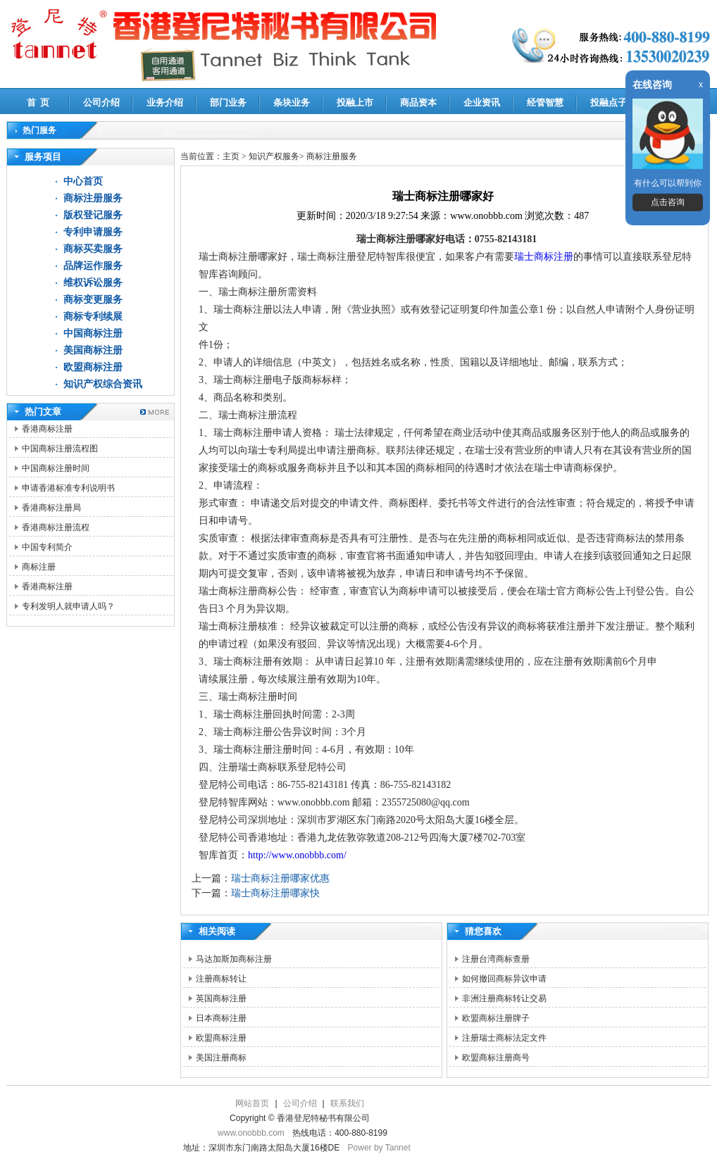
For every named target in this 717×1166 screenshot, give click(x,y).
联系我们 (347, 1103)
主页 (231, 156)
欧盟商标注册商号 (496, 1057)
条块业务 (291, 102)
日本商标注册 (221, 1018)
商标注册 (39, 567)
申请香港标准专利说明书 (68, 488)
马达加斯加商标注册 (234, 959)
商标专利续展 (93, 316)
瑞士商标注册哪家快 (275, 893)
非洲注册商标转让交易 (504, 998)
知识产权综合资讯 (102, 384)
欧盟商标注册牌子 (496, 1018)
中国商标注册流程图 (60, 448)
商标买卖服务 (93, 249)
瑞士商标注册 (543, 256)
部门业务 (228, 102)
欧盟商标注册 (93, 367)
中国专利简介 (47, 547)
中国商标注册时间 (55, 468)
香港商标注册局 (51, 508)
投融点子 (608, 102)
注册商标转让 (221, 979)
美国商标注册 (93, 350)
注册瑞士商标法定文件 (504, 1038)
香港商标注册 (47, 429)
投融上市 (355, 102)
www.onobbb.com (251, 1133)
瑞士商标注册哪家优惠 (280, 878)
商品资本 (418, 102)
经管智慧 (545, 102)
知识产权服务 (274, 156)
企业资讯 (481, 102)
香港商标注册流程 (55, 527)
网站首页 (252, 1103)
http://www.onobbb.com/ (297, 855)
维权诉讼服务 (93, 282)
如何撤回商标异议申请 (504, 979)
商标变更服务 (93, 299)
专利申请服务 (93, 232)
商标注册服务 (93, 198)
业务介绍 (164, 102)
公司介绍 (101, 102)
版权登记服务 (93, 215)
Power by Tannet (379, 1148)
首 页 (38, 102)
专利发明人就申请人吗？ (68, 606)
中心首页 (83, 181)
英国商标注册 (221, 998)
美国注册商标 (221, 1057)
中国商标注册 (93, 333)
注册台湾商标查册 (496, 959)
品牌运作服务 (93, 266)
